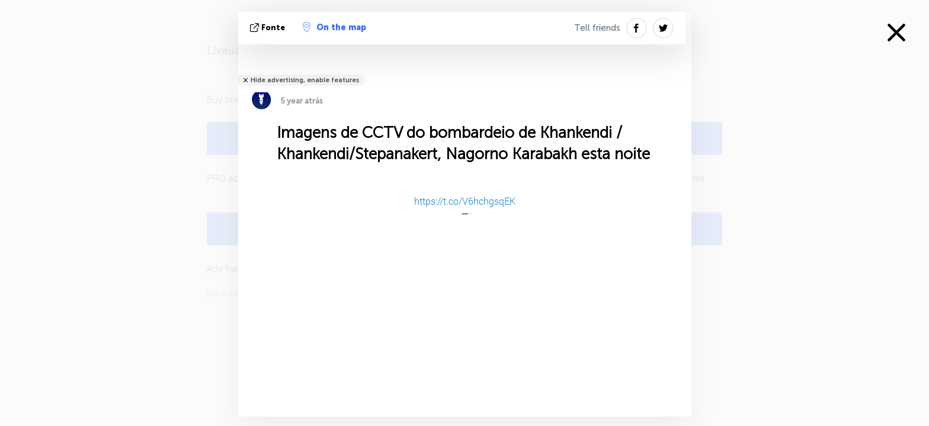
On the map (334, 27)
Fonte (268, 27)
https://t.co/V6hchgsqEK (464, 201)
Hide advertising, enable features (305, 80)
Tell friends (597, 27)
